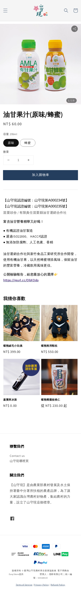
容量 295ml (10, 134)
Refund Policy (58, 584)
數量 (6, 152)
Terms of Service (24, 584)
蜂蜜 (27, 143)
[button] (5, 10)
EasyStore (14, 574)
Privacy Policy (41, 584)
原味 (11, 143)
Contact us (17, 456)
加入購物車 (40, 175)
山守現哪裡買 (19, 461)
